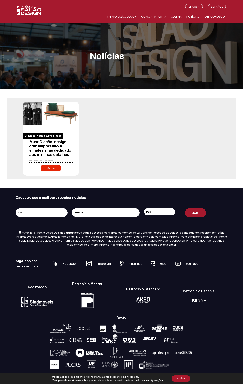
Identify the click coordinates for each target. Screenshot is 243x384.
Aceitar (181, 378)
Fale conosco (214, 17)
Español (217, 7)
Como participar (153, 17)
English (194, 7)
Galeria (176, 17)
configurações (154, 380)
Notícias (192, 17)
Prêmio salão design (121, 17)
